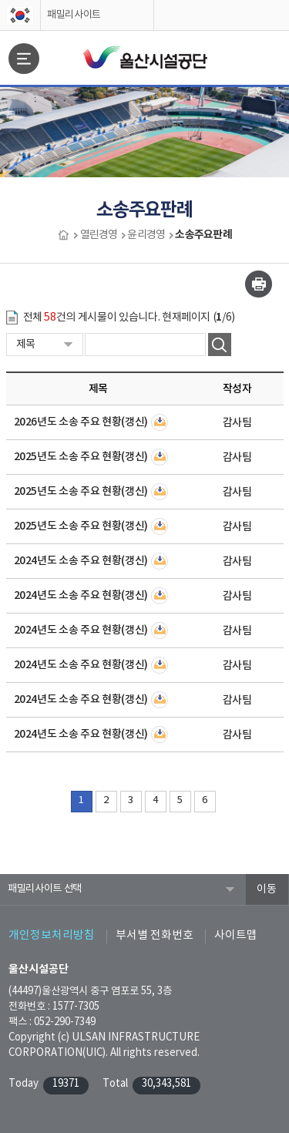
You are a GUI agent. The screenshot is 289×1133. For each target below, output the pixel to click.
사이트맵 (235, 935)
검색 (219, 344)
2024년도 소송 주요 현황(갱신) (81, 560)
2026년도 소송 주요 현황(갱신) (81, 422)
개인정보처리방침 (51, 935)
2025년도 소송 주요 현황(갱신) (81, 456)
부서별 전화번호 (154, 935)
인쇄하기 (258, 284)
